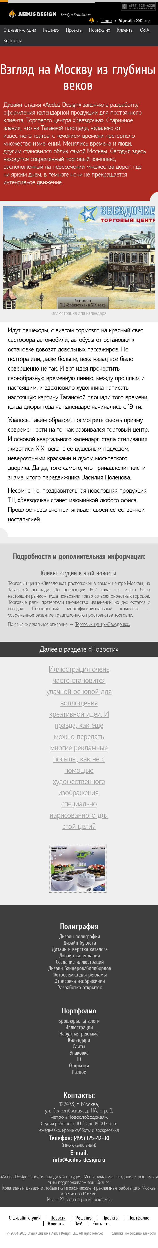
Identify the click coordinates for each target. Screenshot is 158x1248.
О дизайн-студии (19, 30)
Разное (79, 1072)
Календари (79, 1040)
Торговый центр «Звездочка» (102, 624)
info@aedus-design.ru (79, 1159)
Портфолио (99, 30)
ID (79, 1059)
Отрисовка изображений (79, 981)
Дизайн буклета (80, 943)
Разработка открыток (79, 987)
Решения (51, 30)
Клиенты (125, 30)
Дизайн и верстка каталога (80, 949)
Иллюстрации (79, 1027)
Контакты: (79, 1095)
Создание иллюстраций (80, 962)
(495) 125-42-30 (91, 1138)
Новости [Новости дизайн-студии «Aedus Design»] (106, 20)
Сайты (79, 1046)
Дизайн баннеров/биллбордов (79, 968)
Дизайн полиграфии (79, 936)
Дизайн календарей (79, 955)
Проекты (74, 30)
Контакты (12, 41)
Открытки (79, 1065)
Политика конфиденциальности (132, 1233)
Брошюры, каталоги (79, 1021)
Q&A (144, 30)
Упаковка (79, 1053)
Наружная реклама (79, 1033)
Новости (58, 1218)
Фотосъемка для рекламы (79, 974)
